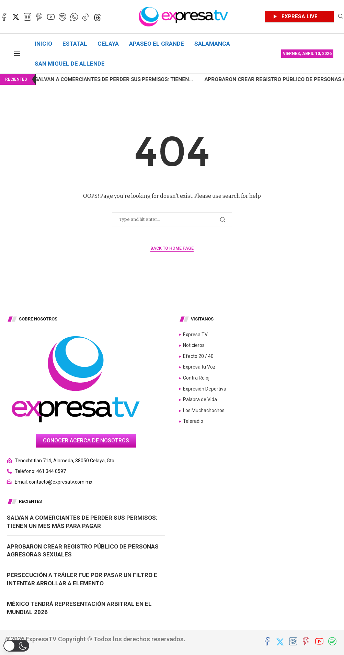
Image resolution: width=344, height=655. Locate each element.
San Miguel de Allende (70, 63)
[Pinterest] (39, 17)
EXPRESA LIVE (300, 16)
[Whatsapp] (74, 17)
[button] (16, 646)
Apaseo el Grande (156, 43)
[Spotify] (62, 17)
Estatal (74, 43)
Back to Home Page (172, 248)
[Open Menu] (17, 53)
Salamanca (212, 43)
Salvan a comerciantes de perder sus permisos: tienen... (94, 79)
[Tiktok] (86, 17)
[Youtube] (51, 17)
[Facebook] (4, 17)
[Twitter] (16, 17)
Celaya (108, 43)
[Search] (340, 17)
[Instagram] (27, 17)
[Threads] (97, 17)
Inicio (43, 43)
